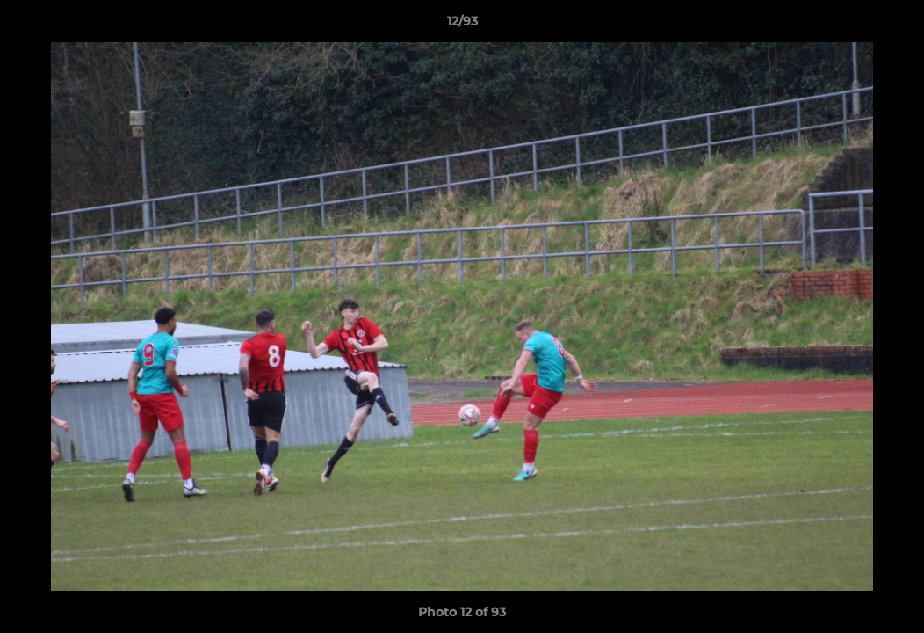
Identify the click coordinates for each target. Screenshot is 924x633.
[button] (892, 25)
